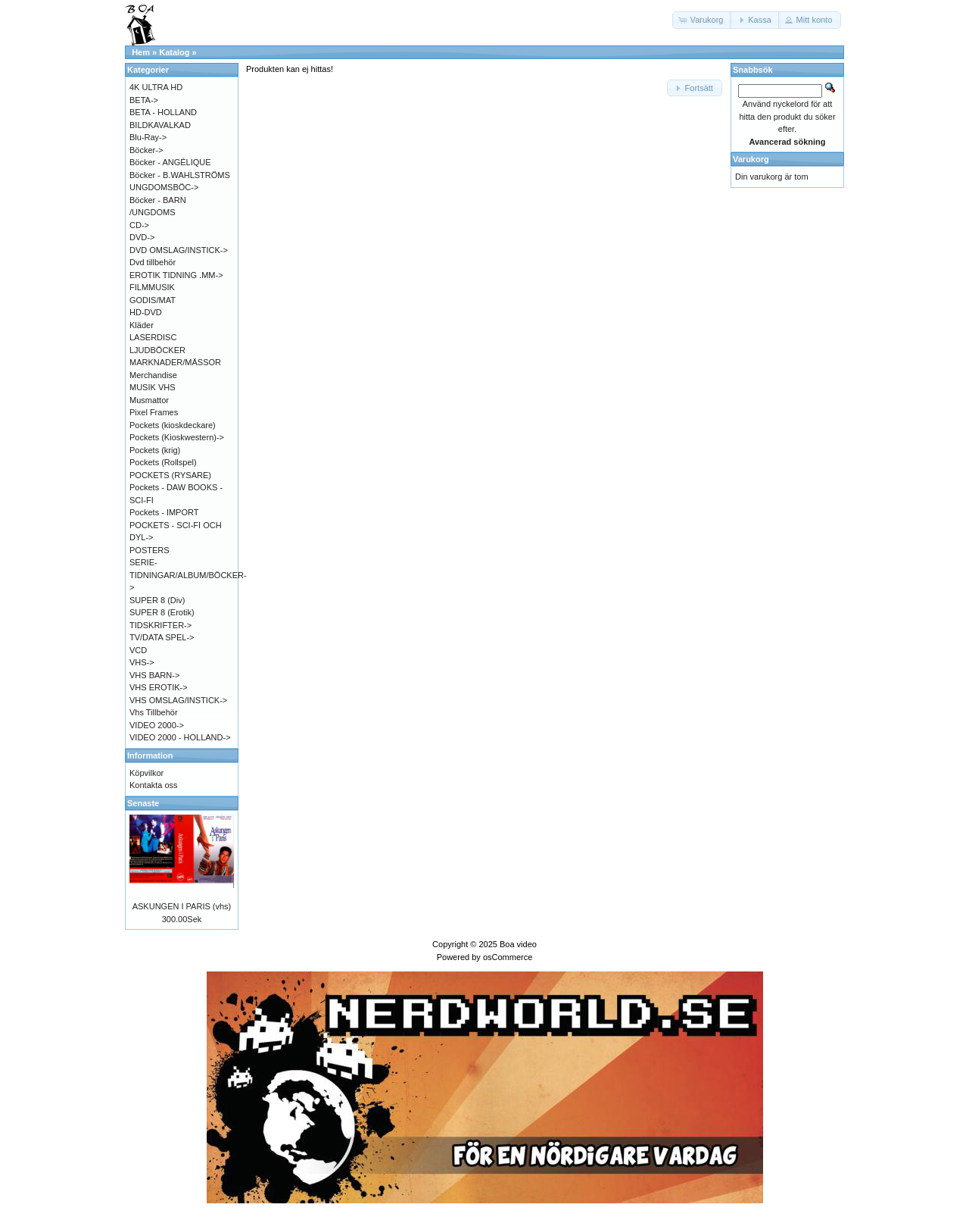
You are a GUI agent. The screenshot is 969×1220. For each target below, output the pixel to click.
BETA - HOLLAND (163, 112)
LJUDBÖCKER (157, 350)
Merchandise (153, 375)
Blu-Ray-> (148, 137)
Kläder (141, 325)
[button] (702, 20)
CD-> (139, 225)
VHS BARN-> (154, 675)
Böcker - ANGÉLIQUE (170, 162)
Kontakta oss (153, 785)
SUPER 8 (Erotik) (162, 612)
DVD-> (141, 237)
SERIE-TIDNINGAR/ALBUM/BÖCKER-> (188, 575)
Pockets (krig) (154, 450)
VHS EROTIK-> (158, 687)
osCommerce (507, 957)
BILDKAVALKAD (160, 125)
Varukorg (751, 159)
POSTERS (149, 550)
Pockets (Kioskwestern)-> (176, 437)
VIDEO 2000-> (156, 725)
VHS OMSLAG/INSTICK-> (178, 700)
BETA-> (143, 100)
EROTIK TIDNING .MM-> (176, 275)
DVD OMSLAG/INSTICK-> (178, 250)
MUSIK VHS (152, 387)
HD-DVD (145, 312)
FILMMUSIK (152, 287)
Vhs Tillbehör (153, 712)
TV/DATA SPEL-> (161, 637)
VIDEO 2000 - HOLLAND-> (180, 737)
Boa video (518, 944)
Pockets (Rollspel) (163, 462)
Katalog (174, 52)
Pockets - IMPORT (163, 512)
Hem (141, 52)
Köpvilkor (146, 772)
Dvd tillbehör (152, 262)
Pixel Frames (153, 412)
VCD (138, 650)
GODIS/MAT (152, 300)
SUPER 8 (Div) (157, 600)
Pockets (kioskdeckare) (172, 425)
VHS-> (141, 662)
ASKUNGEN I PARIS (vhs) (182, 906)
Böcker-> (146, 150)
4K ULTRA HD (155, 87)
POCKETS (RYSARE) (170, 475)
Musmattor (149, 400)
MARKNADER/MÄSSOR (175, 362)
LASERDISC (152, 337)
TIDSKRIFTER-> (160, 625)
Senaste (143, 803)
